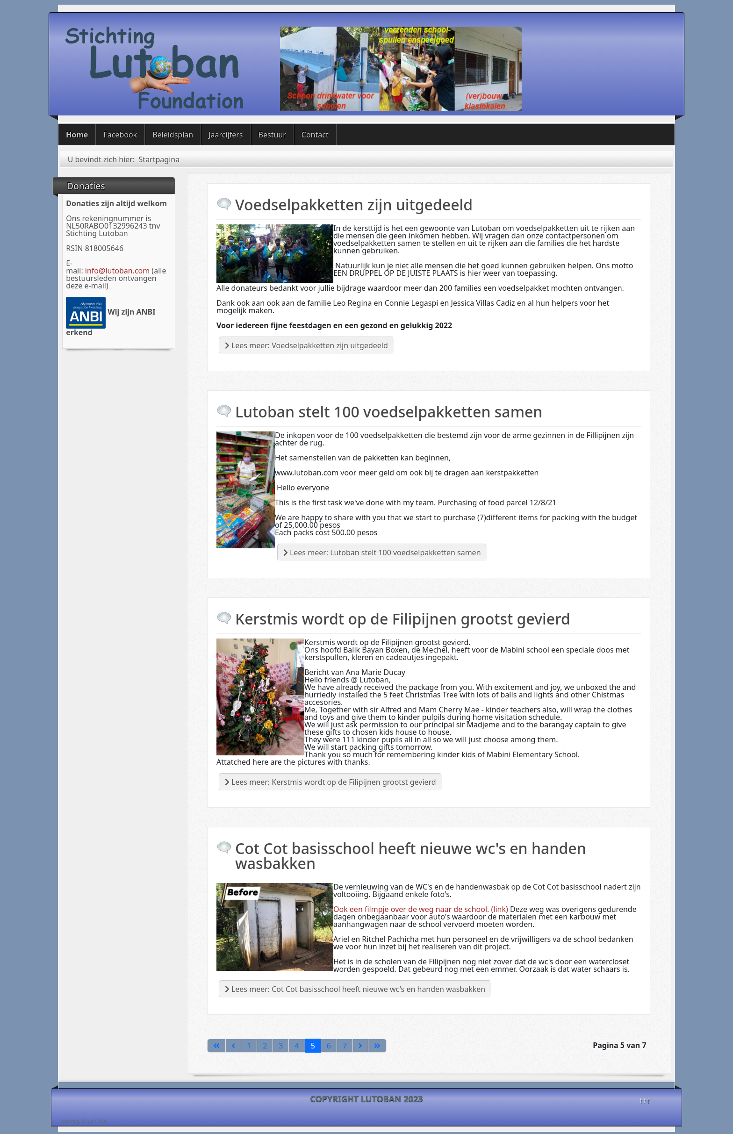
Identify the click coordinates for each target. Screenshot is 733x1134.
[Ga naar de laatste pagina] (377, 1046)
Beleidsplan (172, 134)
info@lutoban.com (117, 271)
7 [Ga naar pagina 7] (345, 1046)
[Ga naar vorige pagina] (233, 1046)
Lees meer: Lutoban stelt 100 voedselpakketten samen (382, 552)
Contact (315, 134)
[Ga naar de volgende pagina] (360, 1046)
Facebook (120, 134)
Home (77, 134)
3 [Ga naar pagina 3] (281, 1046)
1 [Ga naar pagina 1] (249, 1046)
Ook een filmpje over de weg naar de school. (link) (420, 909)
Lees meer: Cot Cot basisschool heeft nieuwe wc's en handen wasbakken (355, 989)
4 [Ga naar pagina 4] (297, 1046)
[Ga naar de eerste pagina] (216, 1046)
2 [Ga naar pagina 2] (265, 1046)
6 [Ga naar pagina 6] (329, 1046)
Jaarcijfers (225, 134)
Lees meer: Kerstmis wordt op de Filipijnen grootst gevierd (330, 782)
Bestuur (272, 134)
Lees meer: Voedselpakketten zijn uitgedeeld (306, 345)
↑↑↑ (644, 1100)
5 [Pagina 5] (313, 1046)
